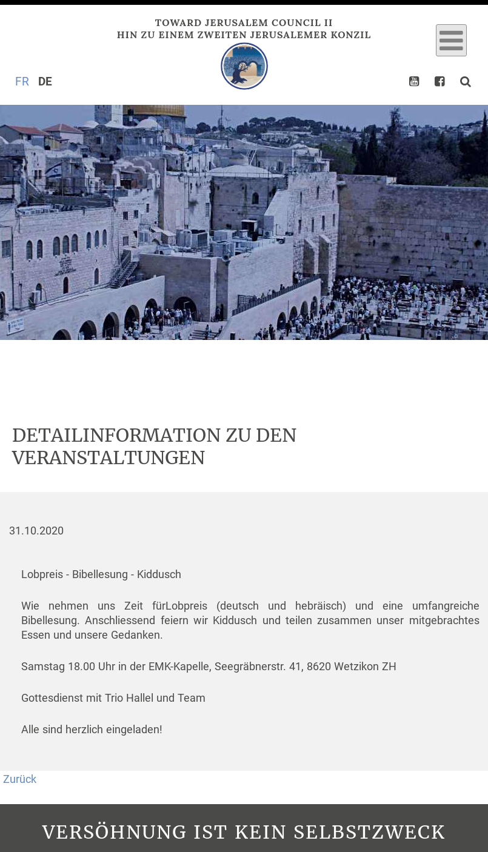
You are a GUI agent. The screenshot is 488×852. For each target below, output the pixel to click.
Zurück (19, 779)
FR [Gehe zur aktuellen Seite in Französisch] (22, 81)
